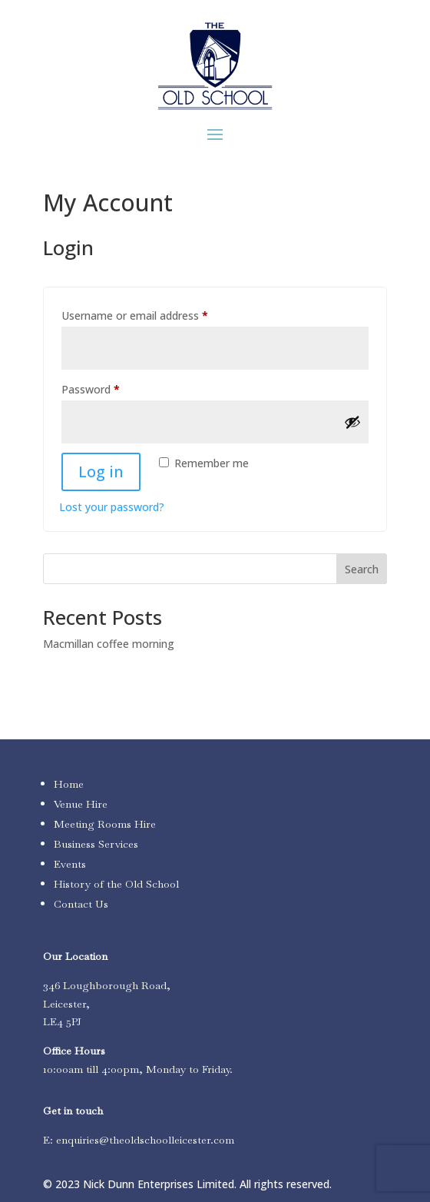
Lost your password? (111, 507)
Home (69, 784)
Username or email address (156, 314)
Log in (101, 471)
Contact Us (81, 904)
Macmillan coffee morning (108, 643)
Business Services (96, 844)
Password (112, 388)
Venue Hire (81, 804)
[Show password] (352, 421)
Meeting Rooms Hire (105, 824)
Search (362, 569)
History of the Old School (116, 884)
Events (70, 864)
